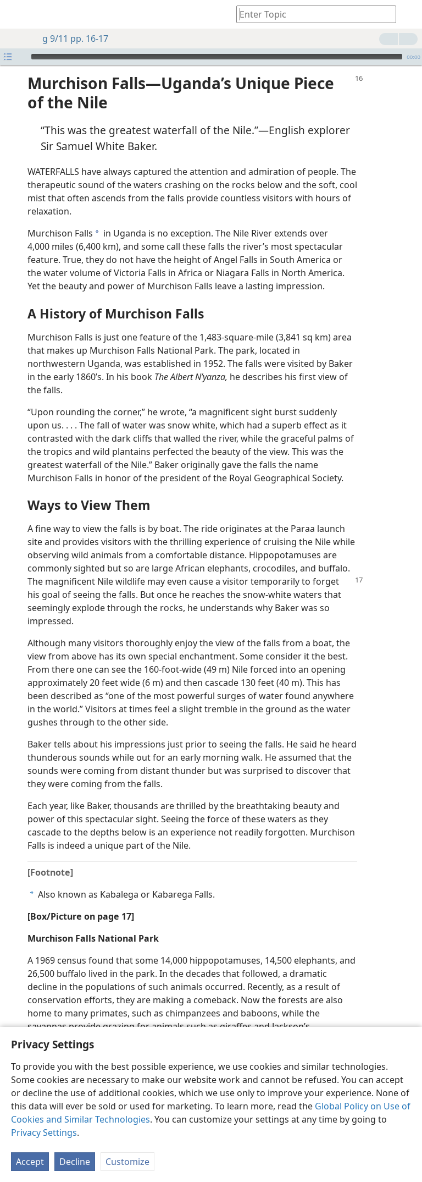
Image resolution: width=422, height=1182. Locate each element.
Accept (30, 1162)
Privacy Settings (44, 1132)
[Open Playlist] (7, 56)
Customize (127, 1162)
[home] (16, 14)
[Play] (21, 56)
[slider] (216, 56)
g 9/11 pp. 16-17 (69, 38)
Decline (74, 1162)
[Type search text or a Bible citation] (311, 14)
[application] (211, 56)
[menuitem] (16, 14)
